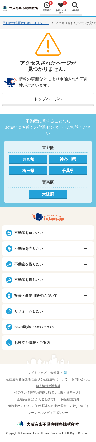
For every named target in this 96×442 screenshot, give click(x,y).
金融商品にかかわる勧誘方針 (37, 399)
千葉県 (68, 170)
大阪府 (48, 194)
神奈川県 (68, 159)
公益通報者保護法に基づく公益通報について (37, 379)
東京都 (28, 159)
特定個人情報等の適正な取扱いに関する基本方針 (48, 392)
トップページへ (48, 99)
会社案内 (59, 373)
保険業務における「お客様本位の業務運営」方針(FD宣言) (48, 406)
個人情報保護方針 (48, 386)
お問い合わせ (81, 379)
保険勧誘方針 (70, 399)
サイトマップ (37, 373)
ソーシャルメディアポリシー (48, 412)
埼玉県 (28, 170)
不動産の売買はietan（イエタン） (26, 23)
